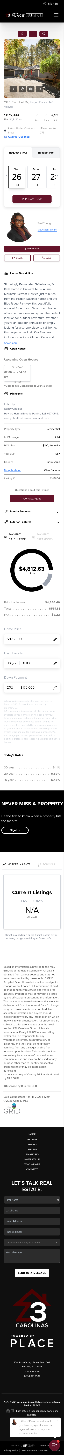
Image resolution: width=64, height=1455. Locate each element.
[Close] (57, 1420)
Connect (32, 1169)
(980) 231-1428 (32, 1375)
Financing (32, 1154)
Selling (32, 1149)
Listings (32, 1139)
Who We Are (32, 1164)
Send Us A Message (32, 1273)
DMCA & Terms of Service (34, 1450)
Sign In (50, 3)
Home (32, 1134)
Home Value (32, 1159)
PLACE (36, 1405)
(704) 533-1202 (32, 1371)
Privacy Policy (11, 1450)
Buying (32, 1144)
